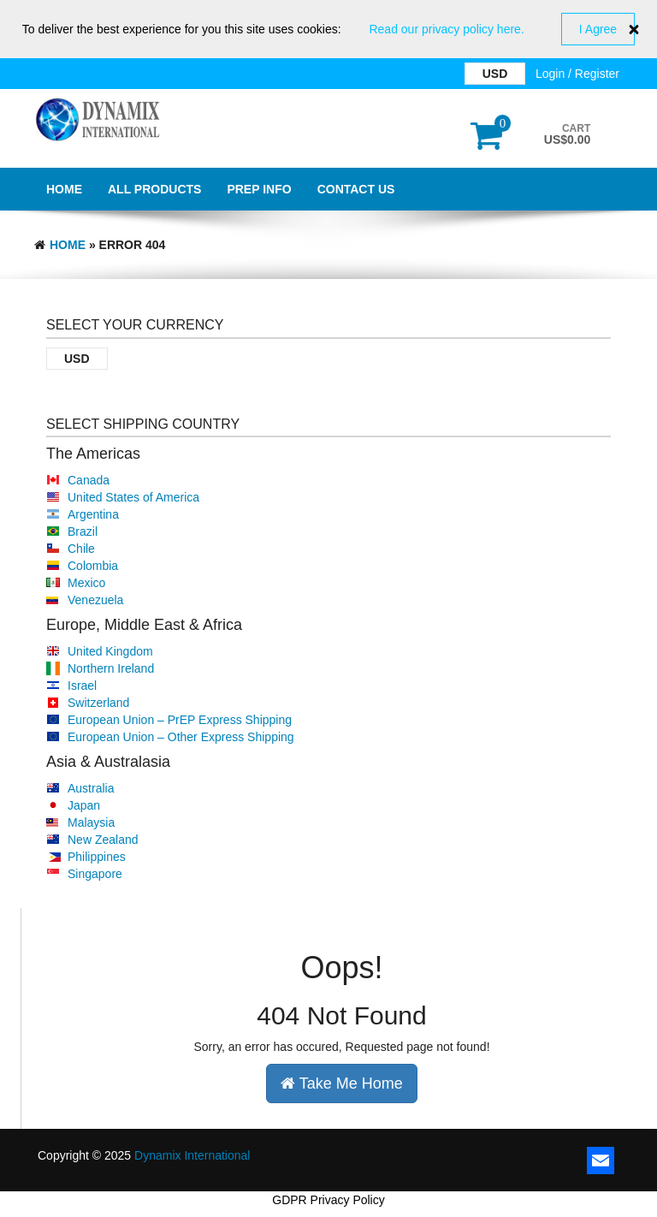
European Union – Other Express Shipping (181, 737)
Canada (89, 480)
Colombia (93, 566)
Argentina (93, 514)
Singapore (95, 874)
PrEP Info (259, 189)
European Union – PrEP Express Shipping (180, 720)
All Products (154, 189)
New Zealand (103, 839)
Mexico (86, 583)
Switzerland (98, 702)
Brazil (83, 531)
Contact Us (356, 189)
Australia (91, 788)
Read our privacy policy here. (446, 29)
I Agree (598, 29)
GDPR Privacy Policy (328, 1200)
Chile (81, 548)
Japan (84, 805)
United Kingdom (110, 651)
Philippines (97, 857)
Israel (82, 685)
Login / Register (577, 73)
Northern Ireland (111, 668)
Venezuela (95, 600)
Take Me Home (342, 1083)
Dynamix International (192, 1155)
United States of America (133, 497)
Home (64, 189)
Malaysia (91, 822)
